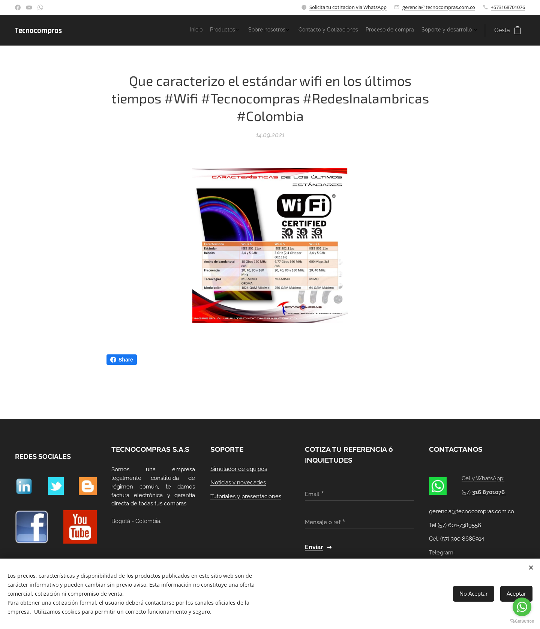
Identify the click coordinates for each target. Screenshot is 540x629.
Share (121, 360)
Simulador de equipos (238, 469)
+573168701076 (508, 7)
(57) (484, 492)
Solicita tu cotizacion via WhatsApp (348, 7)
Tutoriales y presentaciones (245, 496)
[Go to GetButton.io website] (522, 621)
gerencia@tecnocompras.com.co (438, 7)
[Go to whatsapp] (522, 607)
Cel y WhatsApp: (483, 478)
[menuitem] (424, 30)
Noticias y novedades (238, 483)
